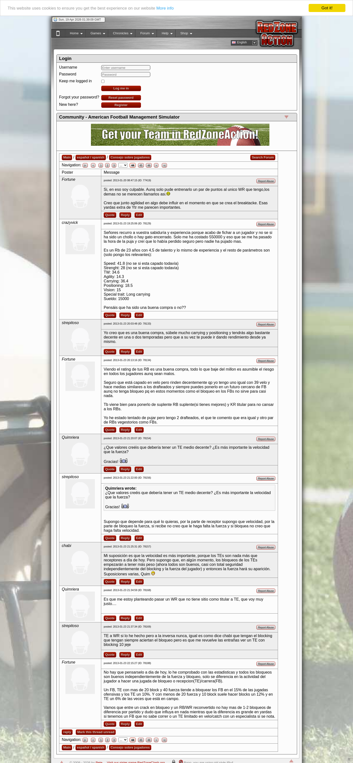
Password (67, 74)
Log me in (121, 88)
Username (68, 67)
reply (67, 732)
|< (85, 165)
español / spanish (90, 157)
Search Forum (263, 157)
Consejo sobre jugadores (130, 157)
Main (67, 157)
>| (164, 165)
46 (148, 165)
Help (165, 34)
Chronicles (120, 34)
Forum (144, 34)
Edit (139, 215)
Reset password (121, 97)
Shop (183, 34)
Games (95, 34)
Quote (110, 215)
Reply (125, 215)
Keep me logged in (75, 81)
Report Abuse (266, 181)
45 (140, 165)
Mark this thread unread (95, 732)
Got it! (326, 8)
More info (165, 8)
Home (74, 34)
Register (120, 105)
